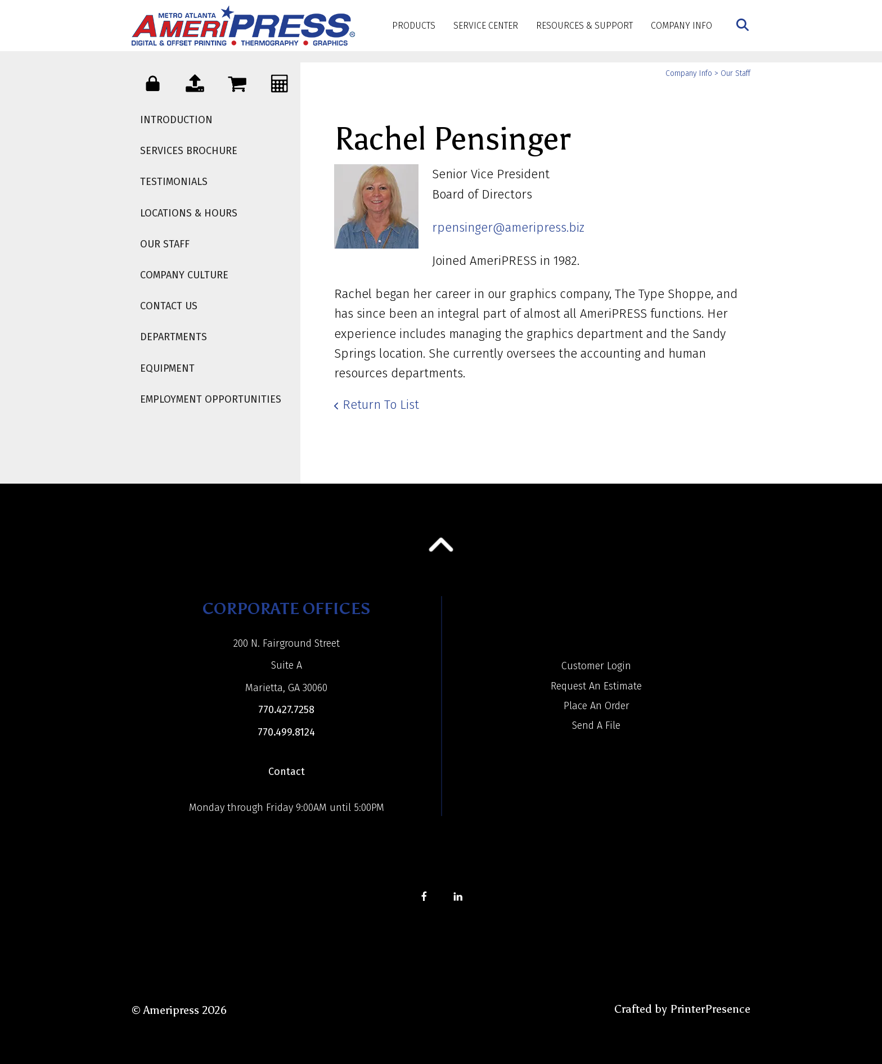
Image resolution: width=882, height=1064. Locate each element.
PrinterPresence (710, 1009)
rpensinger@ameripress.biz (508, 227)
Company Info (681, 25)
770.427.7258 (286, 710)
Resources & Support (584, 25)
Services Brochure (188, 151)
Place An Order (596, 706)
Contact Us (168, 306)
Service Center (485, 25)
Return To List (381, 404)
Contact (286, 771)
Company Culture (184, 275)
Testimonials (174, 181)
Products (413, 25)
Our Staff (165, 244)
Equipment (167, 368)
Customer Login (596, 666)
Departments (173, 337)
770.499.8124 (286, 732)
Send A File (596, 725)
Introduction (176, 120)
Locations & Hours (188, 213)
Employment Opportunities (210, 399)
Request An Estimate (596, 686)
